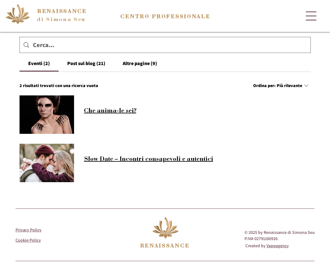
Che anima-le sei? (110, 110)
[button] (311, 15)
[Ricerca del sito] (169, 45)
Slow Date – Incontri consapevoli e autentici (148, 158)
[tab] (39, 63)
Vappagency (277, 245)
